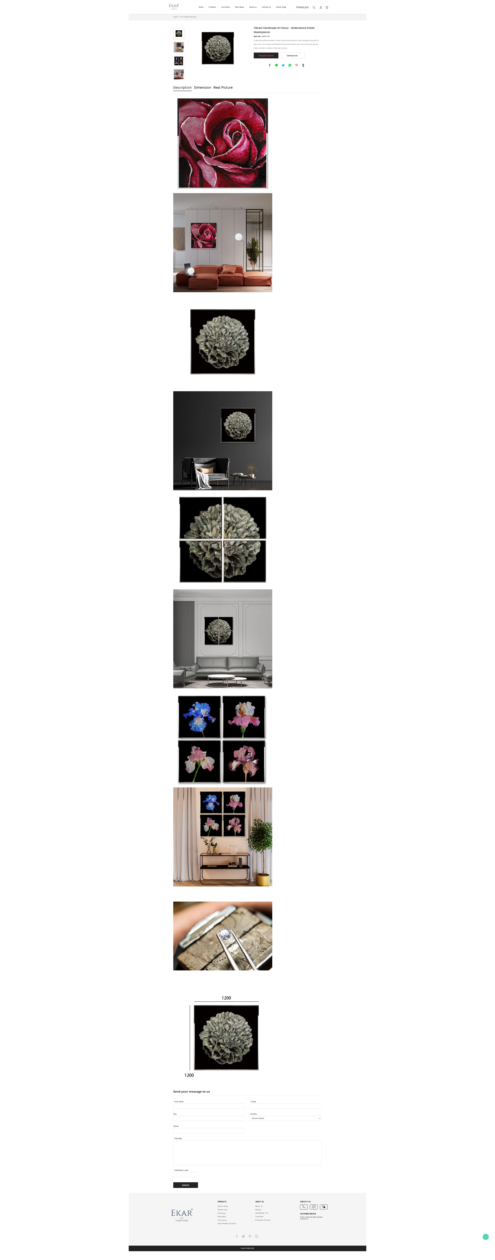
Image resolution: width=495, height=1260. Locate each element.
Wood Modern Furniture (227, 1224)
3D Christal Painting (188, 17)
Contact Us (292, 55)
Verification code (180, 1170)
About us (253, 7)
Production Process (262, 1220)
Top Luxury (222, 1220)
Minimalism (222, 1217)
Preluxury (221, 1213)
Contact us (266, 7)
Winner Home (223, 1206)
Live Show (225, 7)
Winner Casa (222, 1210)
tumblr (303, 65)
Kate (486, 1237)
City (174, 1114)
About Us (259, 1206)
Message (177, 1139)
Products (212, 7)
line (276, 65)
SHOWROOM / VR (261, 1213)
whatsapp (290, 65)
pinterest (296, 65)
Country (253, 1114)
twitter (283, 65)
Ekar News (239, 7)
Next (178, 83)
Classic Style (281, 7)
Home (200, 7)
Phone (176, 1126)
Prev (178, 25)
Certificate (259, 1217)
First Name (178, 1102)
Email (253, 1102)
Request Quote (266, 55)
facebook (270, 65)
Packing (258, 1210)
